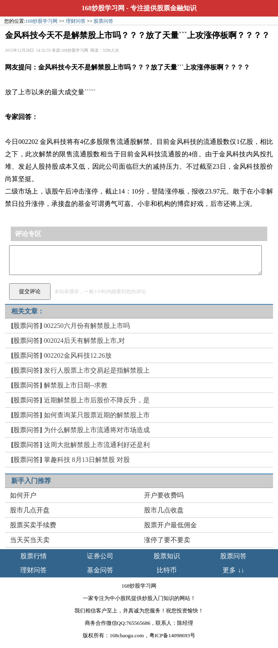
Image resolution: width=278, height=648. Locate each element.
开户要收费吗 (164, 495)
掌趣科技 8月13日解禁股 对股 (87, 459)
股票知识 (166, 556)
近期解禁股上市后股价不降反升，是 (97, 400)
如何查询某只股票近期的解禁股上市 (97, 414)
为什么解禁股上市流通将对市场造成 (97, 429)
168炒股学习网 (103, 8)
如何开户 (23, 495)
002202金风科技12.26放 (78, 355)
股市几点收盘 (164, 510)
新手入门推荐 (31, 480)
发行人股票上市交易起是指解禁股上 (97, 370)
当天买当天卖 (30, 539)
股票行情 (33, 556)
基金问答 (100, 570)
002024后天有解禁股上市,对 (84, 340)
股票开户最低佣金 (170, 524)
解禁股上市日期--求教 (76, 385)
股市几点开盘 (30, 510)
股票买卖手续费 (33, 524)
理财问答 (76, 21)
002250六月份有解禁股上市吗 (87, 325)
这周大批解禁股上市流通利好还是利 (97, 444)
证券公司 (100, 556)
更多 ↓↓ (233, 570)
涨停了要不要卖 (167, 539)
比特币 (167, 570)
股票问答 (103, 21)
